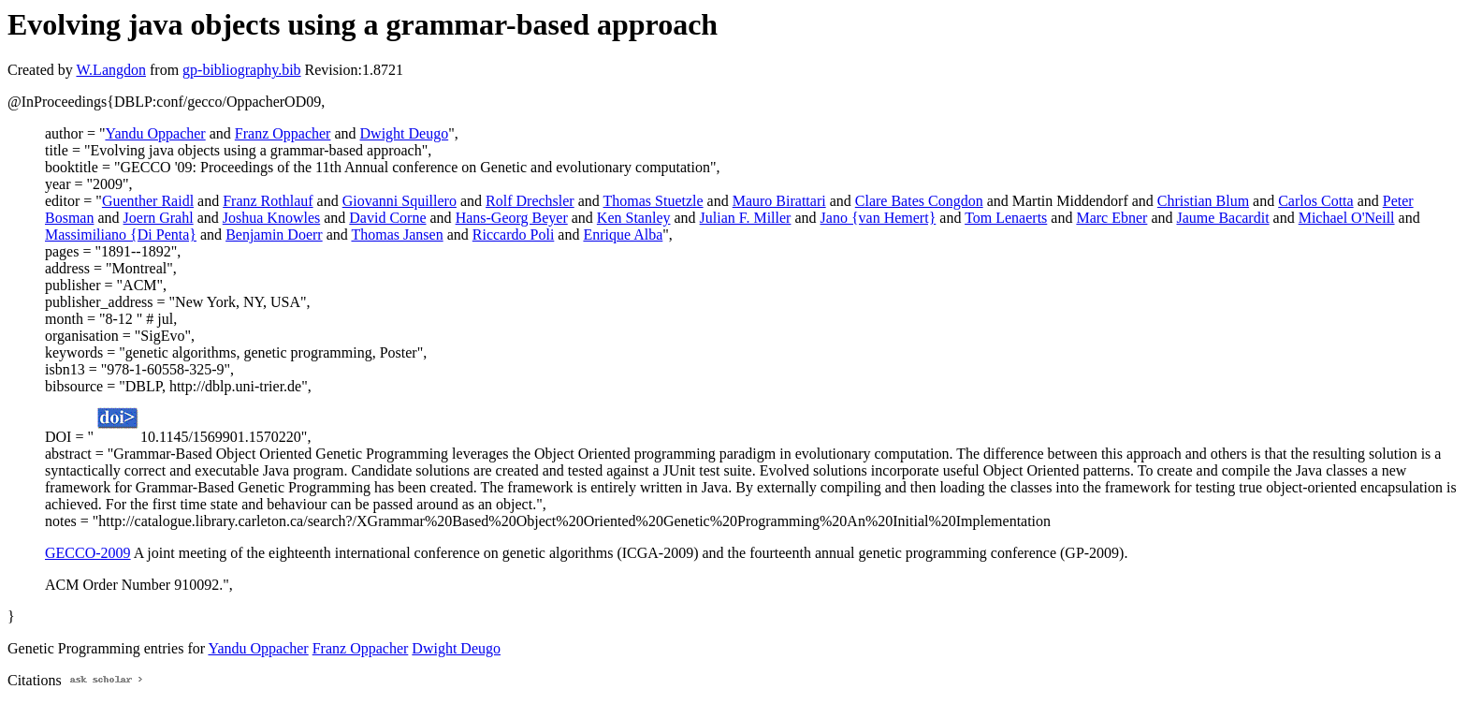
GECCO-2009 (88, 553)
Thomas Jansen (397, 234)
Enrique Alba (622, 234)
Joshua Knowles (271, 218)
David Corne (387, 218)
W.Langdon (111, 70)
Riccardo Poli (513, 234)
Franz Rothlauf (267, 201)
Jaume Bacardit (1223, 218)
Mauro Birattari (779, 201)
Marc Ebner (1111, 218)
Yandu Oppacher (155, 133)
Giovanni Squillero (399, 201)
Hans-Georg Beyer (512, 218)
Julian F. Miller (746, 218)
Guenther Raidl (148, 201)
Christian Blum (1203, 201)
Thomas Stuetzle (653, 201)
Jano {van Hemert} (879, 218)
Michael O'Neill (1347, 218)
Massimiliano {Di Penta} (120, 234)
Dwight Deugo (404, 133)
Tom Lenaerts (1006, 218)
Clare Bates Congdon (919, 201)
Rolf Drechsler (530, 201)
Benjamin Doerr (274, 234)
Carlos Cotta (1315, 201)
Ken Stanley (634, 218)
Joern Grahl (158, 218)
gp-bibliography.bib (241, 70)
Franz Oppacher (283, 133)
